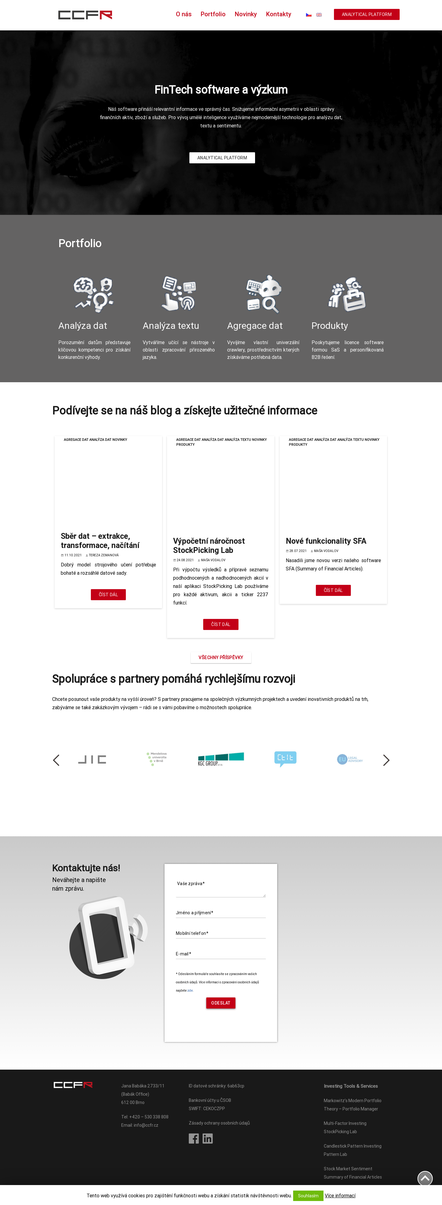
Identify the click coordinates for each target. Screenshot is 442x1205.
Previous (60, 760)
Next (382, 760)
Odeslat (221, 1003)
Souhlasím (308, 1196)
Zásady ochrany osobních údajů (219, 1123)
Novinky (246, 14)
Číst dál (108, 594)
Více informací (340, 1195)
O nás (184, 14)
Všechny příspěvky (221, 657)
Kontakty (278, 14)
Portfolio (213, 14)
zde (190, 991)
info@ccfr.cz (146, 1125)
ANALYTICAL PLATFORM (367, 14)
